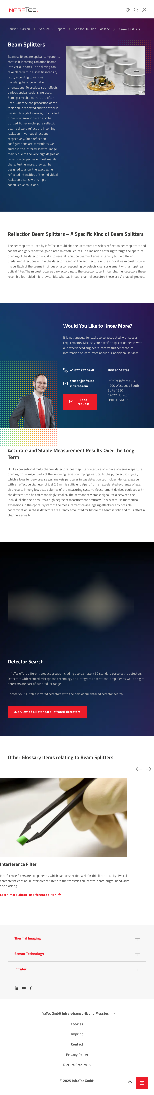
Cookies (77, 1024)
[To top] (130, 1083)
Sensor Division (19, 28)
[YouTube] (24, 988)
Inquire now (142, 1083)
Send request (84, 401)
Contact (77, 1044)
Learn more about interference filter (28, 895)
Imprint (77, 1034)
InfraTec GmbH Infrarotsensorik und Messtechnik (77, 1013)
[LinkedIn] (16, 988)
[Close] (144, 9)
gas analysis (56, 479)
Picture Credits (75, 1065)
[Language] (128, 9)
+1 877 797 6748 (82, 370)
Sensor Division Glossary (92, 28)
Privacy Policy (77, 1054)
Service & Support (52, 28)
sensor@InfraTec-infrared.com (82, 383)
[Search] (136, 9)
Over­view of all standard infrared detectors (47, 711)
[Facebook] (31, 988)
